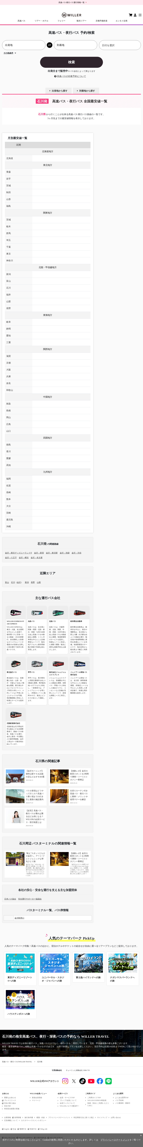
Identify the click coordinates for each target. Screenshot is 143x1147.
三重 (8, 342)
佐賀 (8, 485)
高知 (8, 465)
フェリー (61, 21)
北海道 (9, 158)
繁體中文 (23, 1129)
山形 (8, 199)
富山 (8, 281)
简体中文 (33, 1129)
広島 (8, 424)
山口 (8, 431)
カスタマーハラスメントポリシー (33, 1120)
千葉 (8, 247)
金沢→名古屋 (36, 558)
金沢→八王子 (11, 558)
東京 (8, 254)
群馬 (8, 233)
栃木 (8, 226)
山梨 (8, 301)
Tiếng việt (43, 1129)
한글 (14, 1129)
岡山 (8, 417)
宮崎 (8, 513)
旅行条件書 (29, 1117)
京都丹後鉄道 (101, 21)
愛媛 (8, 458)
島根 (8, 410)
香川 (8, 451)
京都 (8, 363)
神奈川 (9, 260)
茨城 (8, 219)
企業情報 (7, 1117)
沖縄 (8, 526)
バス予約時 (119, 1100)
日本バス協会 (10, 899)
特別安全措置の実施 (11, 1109)
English (6, 1129)
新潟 (8, 274)
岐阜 (8, 322)
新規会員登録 (37, 1098)
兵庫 (8, 376)
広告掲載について (11, 1120)
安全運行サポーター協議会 (30, 899)
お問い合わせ (116, 1117)
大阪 (8, 369)
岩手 (8, 179)
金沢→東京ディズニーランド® (18, 553)
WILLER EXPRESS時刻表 (96, 1100)
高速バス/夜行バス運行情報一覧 (71, 2)
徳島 (8, 444)
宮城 (8, 185)
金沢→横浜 (24, 558)
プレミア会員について (68, 1100)
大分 (8, 506)
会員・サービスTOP (67, 1098)
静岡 (8, 329)
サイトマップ (102, 1117)
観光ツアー (81, 21)
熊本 (8, 499)
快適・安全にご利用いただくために (98, 1104)
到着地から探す (87, 91)
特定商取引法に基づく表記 (84, 1117)
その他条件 (8, 53)
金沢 (19, 582)
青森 (8, 172)
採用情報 (17, 1117)
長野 (8, 308)
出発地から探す (59, 91)
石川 (8, 288)
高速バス (21, 21)
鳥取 (8, 404)
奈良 (8, 383)
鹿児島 (9, 519)
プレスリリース (10, 1100)
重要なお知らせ (10, 1098)
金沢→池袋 (65, 553)
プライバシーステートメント (59, 1117)
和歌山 (9, 390)
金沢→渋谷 (76, 553)
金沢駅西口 (19, 918)
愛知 (8, 335)
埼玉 (8, 240)
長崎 (8, 492)
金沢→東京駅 (52, 553)
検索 (71, 62)
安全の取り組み (10, 1103)
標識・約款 (40, 1117)
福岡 (8, 479)
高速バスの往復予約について (71, 76)
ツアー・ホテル (41, 21)
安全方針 (7, 1106)
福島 (8, 206)
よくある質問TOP (121, 1098)
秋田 (8, 192)
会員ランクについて (67, 1103)
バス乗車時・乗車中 (122, 1103)
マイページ (36, 1100)
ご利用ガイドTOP (94, 1098)
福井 (8, 294)
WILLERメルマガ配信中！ (69, 1106)
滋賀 (8, 356)
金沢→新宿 (39, 553)
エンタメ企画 (121, 21)
